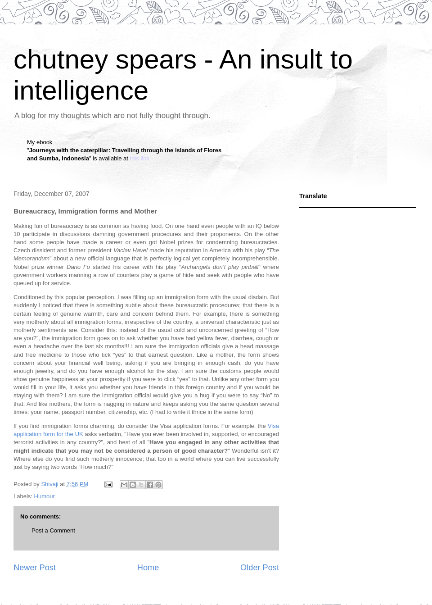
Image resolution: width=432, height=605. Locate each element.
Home (148, 567)
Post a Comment (53, 530)
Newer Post (35, 567)
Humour (44, 496)
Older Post (259, 567)
